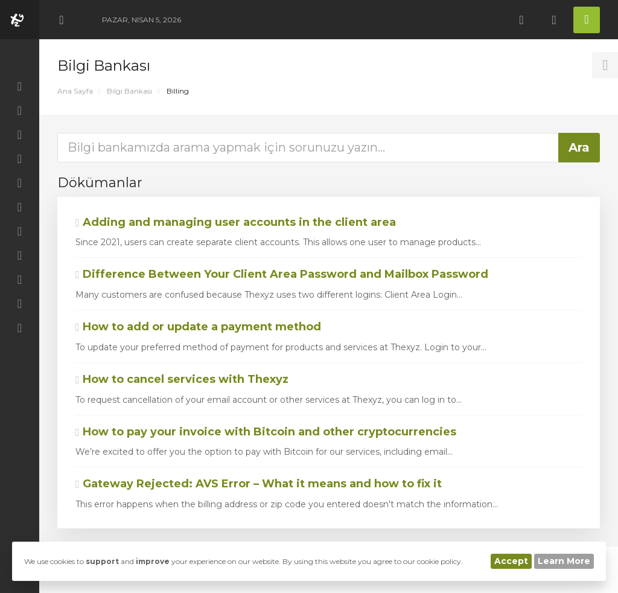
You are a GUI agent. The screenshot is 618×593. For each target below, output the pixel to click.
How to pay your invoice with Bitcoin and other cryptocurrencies (265, 431)
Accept (511, 561)
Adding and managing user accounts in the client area (235, 222)
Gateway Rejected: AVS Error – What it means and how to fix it (258, 483)
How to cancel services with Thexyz (181, 379)
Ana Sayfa (75, 90)
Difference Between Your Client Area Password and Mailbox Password (281, 274)
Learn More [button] (564, 561)
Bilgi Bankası (129, 90)
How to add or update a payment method (198, 326)
